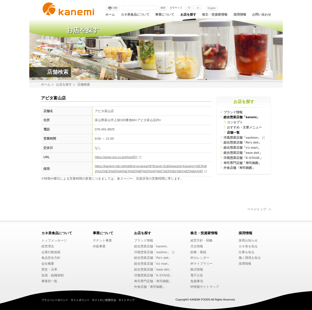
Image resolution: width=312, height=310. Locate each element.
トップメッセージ (54, 240)
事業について (164, 14)
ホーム (110, 14)
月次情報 (196, 246)
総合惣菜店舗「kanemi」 (242, 117)
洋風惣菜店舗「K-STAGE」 (243, 158)
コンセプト (235, 122)
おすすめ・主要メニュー (244, 127)
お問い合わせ (261, 14)
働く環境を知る (250, 258)
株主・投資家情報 (214, 14)
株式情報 (196, 269)
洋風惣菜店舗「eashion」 (242, 137)
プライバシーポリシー (54, 300)
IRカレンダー (199, 258)
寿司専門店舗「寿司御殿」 (243, 163)
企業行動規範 (50, 252)
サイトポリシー (80, 300)
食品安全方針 (50, 258)
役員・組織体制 (52, 275)
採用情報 (240, 14)
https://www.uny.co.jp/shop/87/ (116, 157)
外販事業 (99, 246)
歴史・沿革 (49, 269)
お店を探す (188, 14)
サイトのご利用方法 (104, 300)
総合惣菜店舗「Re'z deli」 (243, 142)
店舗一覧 (233, 132)
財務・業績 (198, 252)
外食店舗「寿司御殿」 (239, 168)
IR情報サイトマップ (204, 287)
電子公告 (196, 275)
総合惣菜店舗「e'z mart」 (242, 147)
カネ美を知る (248, 246)
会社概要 (47, 263)
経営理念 (47, 246)
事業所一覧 (49, 281)
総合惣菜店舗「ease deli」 (243, 153)
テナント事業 (102, 240)
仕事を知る (246, 252)
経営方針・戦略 (201, 240)
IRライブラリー (201, 263)
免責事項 (196, 281)
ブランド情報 (233, 112)
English (211, 8)
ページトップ (256, 209)
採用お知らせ (248, 240)
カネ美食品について (135, 14)
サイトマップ (126, 300)
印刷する (112, 8)
